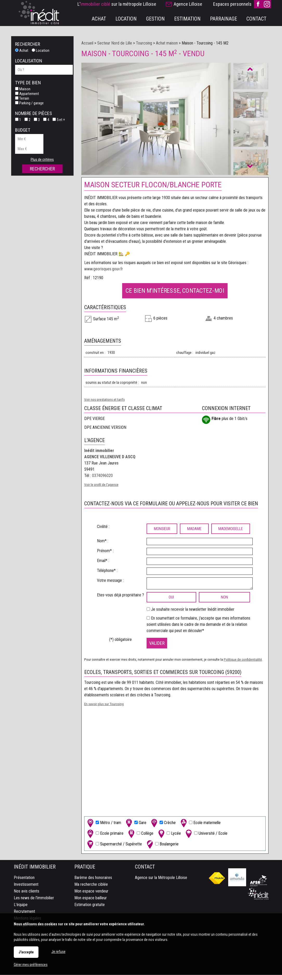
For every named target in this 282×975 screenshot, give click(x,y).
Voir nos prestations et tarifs (104, 400)
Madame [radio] (194, 529)
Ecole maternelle (200, 823)
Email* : (103, 561)
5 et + (59, 119)
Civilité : (103, 527)
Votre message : (110, 580)
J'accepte (26, 952)
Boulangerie (162, 844)
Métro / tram (103, 823)
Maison (22, 89)
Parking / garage (29, 103)
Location (40, 50)
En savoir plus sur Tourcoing (104, 704)
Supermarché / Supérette (114, 844)
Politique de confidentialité (243, 660)
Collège (140, 834)
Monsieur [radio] (162, 529)
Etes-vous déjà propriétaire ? (120, 595)
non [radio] (224, 597)
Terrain (22, 98)
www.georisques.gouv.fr (103, 269)
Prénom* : (105, 551)
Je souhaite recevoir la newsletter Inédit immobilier (192, 609)
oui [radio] (171, 597)
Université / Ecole (206, 834)
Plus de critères (42, 159)
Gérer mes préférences (31, 965)
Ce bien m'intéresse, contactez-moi (174, 291)
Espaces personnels (232, 4)
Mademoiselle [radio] (230, 529)
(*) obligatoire (120, 640)
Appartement (27, 93)
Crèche (163, 823)
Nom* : (102, 541)
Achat (21, 50)
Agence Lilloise (188, 4)
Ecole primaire (104, 834)
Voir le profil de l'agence (101, 485)
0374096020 (102, 476)
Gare (135, 823)
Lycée (169, 834)
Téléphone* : (107, 571)
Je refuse (58, 951)
